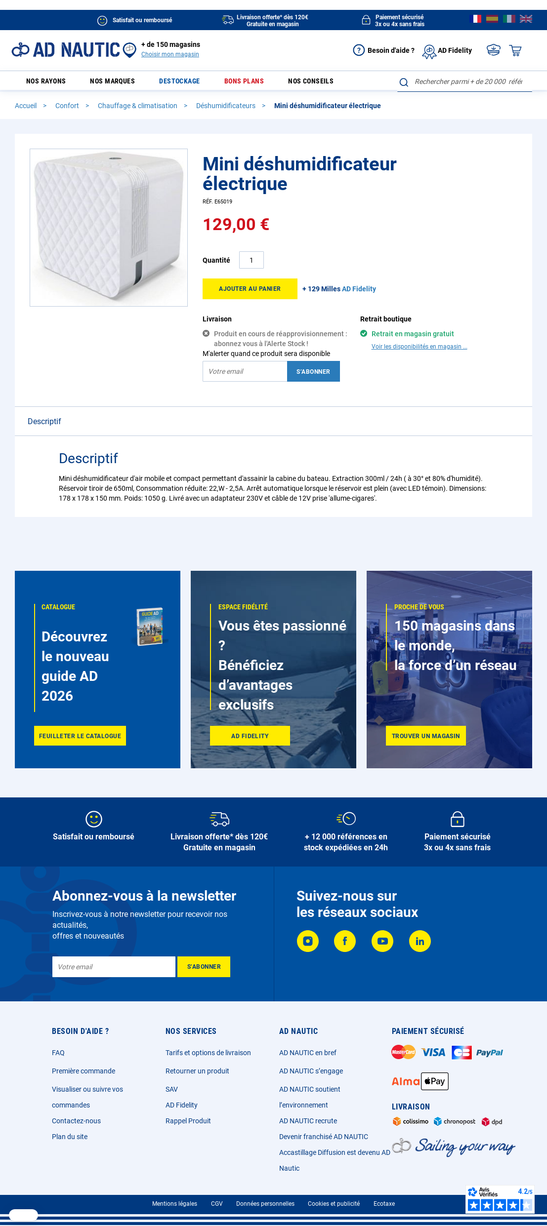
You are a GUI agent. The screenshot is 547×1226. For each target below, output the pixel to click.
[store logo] (65, 50)
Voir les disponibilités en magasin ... (419, 351)
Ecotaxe (384, 1203)
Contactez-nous (76, 1121)
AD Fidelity (182, 1105)
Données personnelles (265, 1203)
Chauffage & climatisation (138, 110)
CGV (217, 1203)
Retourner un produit (197, 1071)
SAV (172, 1089)
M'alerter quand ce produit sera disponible (266, 358)
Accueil (26, 110)
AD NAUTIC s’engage (311, 1071)
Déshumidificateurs (226, 110)
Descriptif (44, 426)
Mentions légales (174, 1203)
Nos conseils (302, 83)
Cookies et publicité (334, 1203)
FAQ (58, 1053)
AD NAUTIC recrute (308, 1121)
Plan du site (69, 1137)
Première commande (83, 1071)
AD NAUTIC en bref (308, 1053)
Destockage (183, 83)
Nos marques (121, 83)
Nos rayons (45, 83)
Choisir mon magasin (170, 54)
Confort (68, 110)
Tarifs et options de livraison (208, 1053)
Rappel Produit (188, 1121)
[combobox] (464, 81)
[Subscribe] (203, 966)
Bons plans (241, 83)
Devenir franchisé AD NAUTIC (323, 1137)
